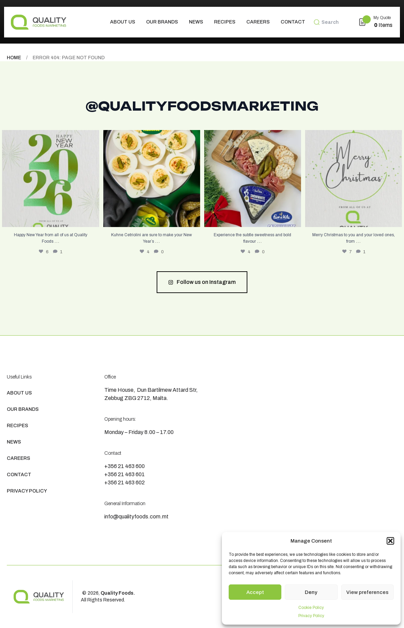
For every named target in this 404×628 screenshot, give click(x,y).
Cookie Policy (311, 607)
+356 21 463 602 (124, 482)
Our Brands (162, 22)
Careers (258, 22)
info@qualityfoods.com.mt (136, 516)
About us (122, 22)
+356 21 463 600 (124, 466)
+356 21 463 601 (124, 474)
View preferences (367, 592)
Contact (293, 22)
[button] (390, 540)
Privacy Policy (311, 615)
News (196, 22)
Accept (255, 592)
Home (14, 57)
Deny (311, 592)
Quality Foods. (118, 593)
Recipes (224, 22)
